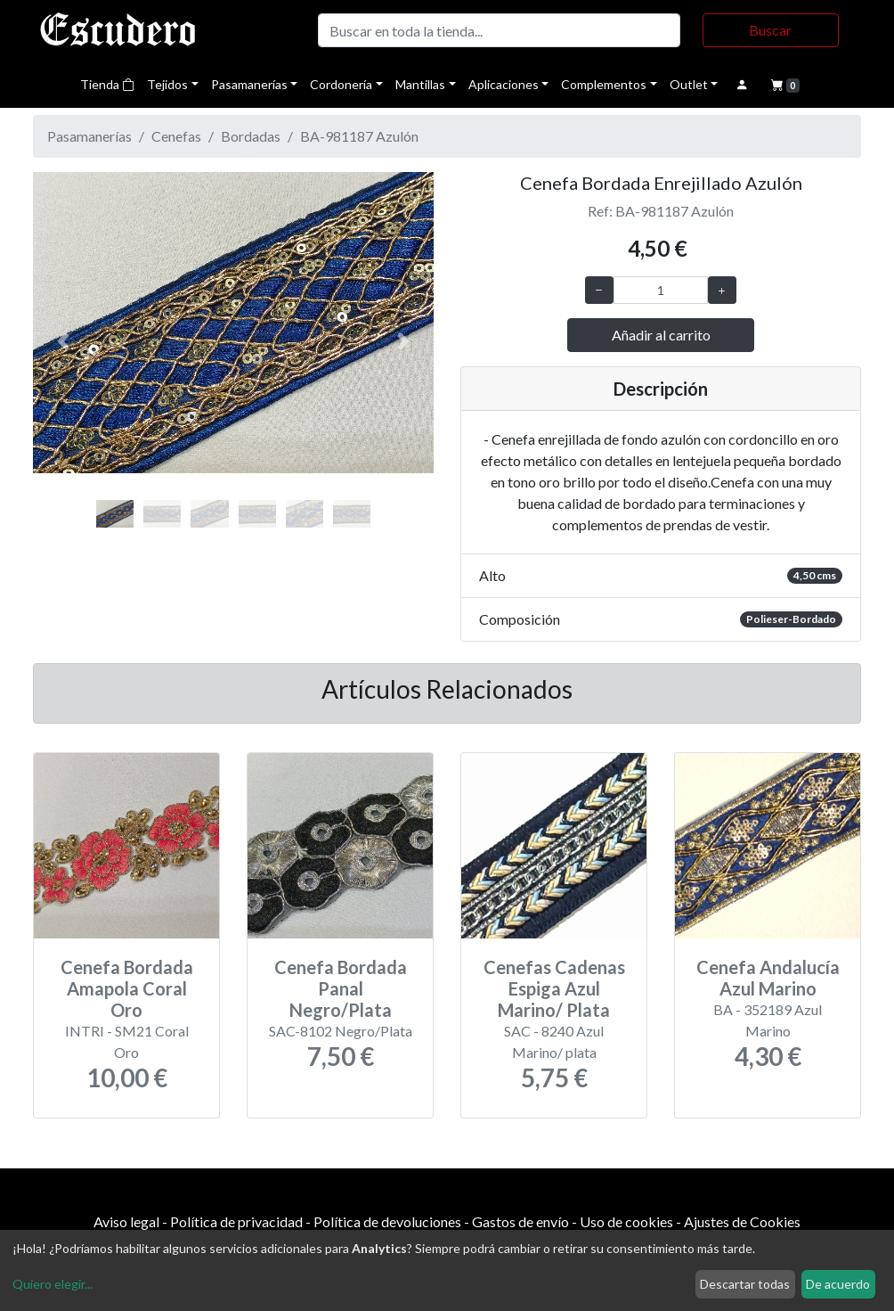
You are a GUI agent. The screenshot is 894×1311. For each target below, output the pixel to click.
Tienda (107, 84)
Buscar (770, 29)
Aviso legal (126, 1221)
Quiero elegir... (52, 1283)
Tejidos (167, 84)
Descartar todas (745, 1283)
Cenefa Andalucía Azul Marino (768, 977)
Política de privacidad (236, 1221)
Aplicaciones (503, 84)
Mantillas (420, 84)
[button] (63, 342)
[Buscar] (499, 30)
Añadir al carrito (661, 334)
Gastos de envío (520, 1221)
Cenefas (176, 135)
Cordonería (341, 84)
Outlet (689, 84)
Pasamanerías (249, 84)
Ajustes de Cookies (742, 1221)
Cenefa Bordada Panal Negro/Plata (340, 988)
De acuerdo (838, 1283)
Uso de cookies (626, 1221)
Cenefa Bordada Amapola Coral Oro (127, 988)
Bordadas (250, 135)
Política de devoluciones (387, 1221)
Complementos (603, 84)
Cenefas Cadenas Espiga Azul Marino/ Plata (554, 988)
